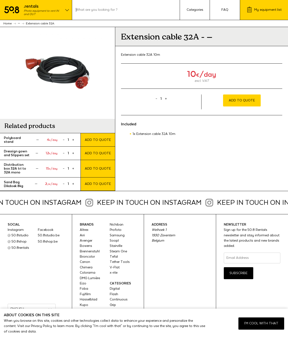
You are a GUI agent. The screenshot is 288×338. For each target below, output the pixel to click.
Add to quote (98, 140)
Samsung (117, 235)
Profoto (115, 230)
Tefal (114, 257)
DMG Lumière (90, 278)
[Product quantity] (68, 140)
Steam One (118, 251)
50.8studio (20, 235)
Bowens (86, 246)
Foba (84, 289)
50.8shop (19, 242)
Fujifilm (85, 294)
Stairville (116, 246)
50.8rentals (20, 248)
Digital (115, 289)
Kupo (84, 305)
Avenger (86, 241)
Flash (114, 294)
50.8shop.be (48, 242)
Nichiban (116, 225)
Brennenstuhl (90, 251)
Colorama (87, 273)
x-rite (113, 273)
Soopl (114, 241)
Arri (82, 235)
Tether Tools (120, 262)
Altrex (84, 230)
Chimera (86, 267)
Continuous (118, 299)
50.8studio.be (48, 235)
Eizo (83, 283)
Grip (113, 305)
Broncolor (87, 257)
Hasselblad (88, 299)
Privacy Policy (41, 326)
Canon (85, 262)
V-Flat (115, 267)
